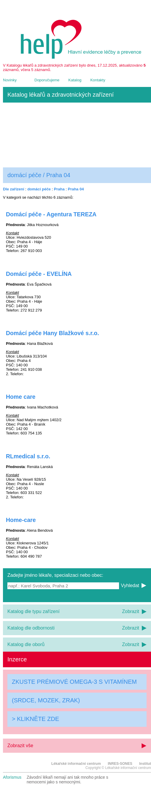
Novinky (10, 80)
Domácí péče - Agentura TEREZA (51, 214)
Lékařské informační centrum (76, 764)
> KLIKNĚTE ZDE (35, 719)
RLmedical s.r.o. (28, 456)
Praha (59, 189)
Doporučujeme (47, 80)
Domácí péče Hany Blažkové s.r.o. (52, 333)
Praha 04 (76, 189)
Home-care (21, 520)
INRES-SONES (120, 764)
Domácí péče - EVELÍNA (39, 274)
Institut (145, 764)
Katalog (74, 80)
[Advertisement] (77, 135)
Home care (21, 396)
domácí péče (39, 189)
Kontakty (97, 80)
